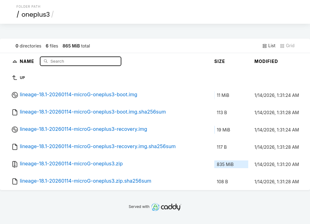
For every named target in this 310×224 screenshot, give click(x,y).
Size (219, 61)
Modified (266, 61)
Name (28, 61)
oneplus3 (36, 14)
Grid (287, 45)
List (268, 45)
